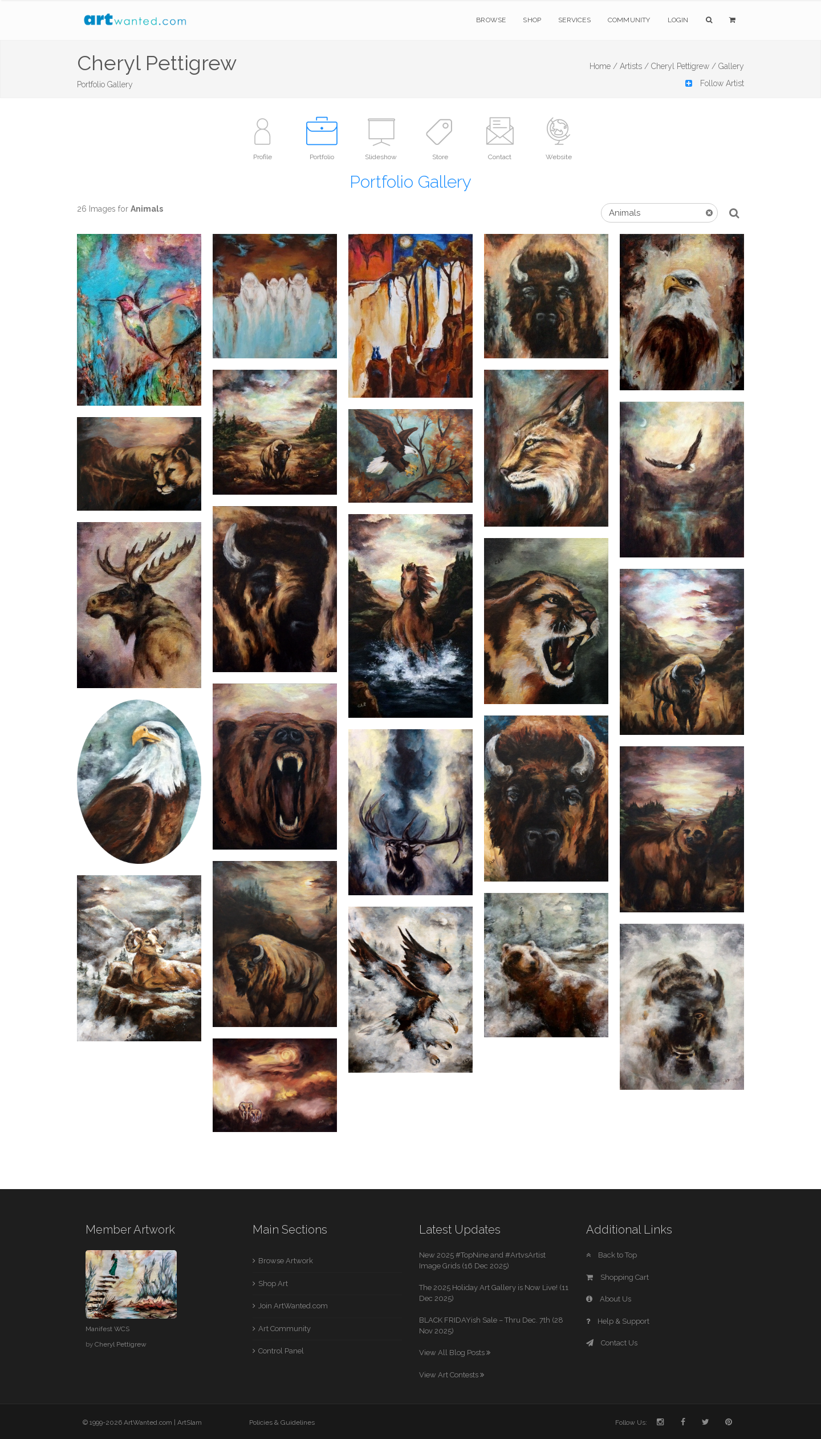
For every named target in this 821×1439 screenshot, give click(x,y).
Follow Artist (714, 83)
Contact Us (611, 1343)
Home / (603, 66)
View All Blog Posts (454, 1352)
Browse (491, 20)
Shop (532, 20)
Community (629, 20)
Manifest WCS (107, 1329)
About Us (608, 1299)
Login (678, 20)
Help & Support (617, 1321)
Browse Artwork (285, 1260)
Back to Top (611, 1255)
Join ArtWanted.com (293, 1305)
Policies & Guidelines (282, 1422)
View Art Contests (451, 1375)
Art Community (284, 1328)
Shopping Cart (617, 1277)
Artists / (634, 66)
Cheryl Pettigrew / (683, 66)
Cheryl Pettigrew (121, 1344)
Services (574, 20)
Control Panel (281, 1351)
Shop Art (273, 1283)
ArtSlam (189, 1422)
